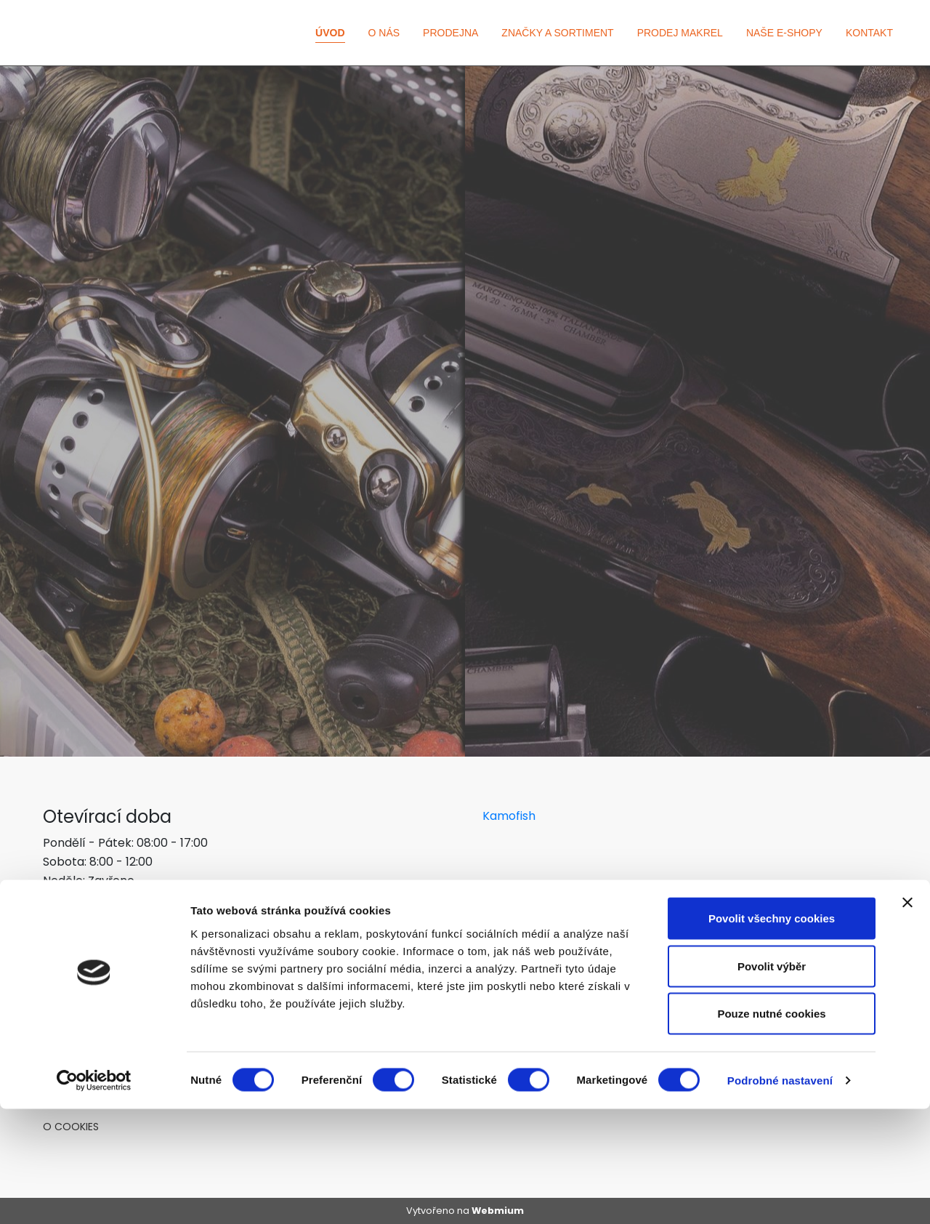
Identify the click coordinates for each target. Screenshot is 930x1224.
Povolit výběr (771, 1081)
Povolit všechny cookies (771, 1033)
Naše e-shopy (784, 33)
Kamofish (508, 816)
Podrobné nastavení (780, 1195)
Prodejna (450, 33)
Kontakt (869, 33)
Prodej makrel (680, 33)
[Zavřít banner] (907, 1017)
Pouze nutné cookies (771, 1128)
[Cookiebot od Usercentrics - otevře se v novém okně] (94, 1196)
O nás (384, 33)
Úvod (329, 33)
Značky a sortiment (557, 33)
